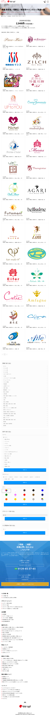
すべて (4, 366)
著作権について (5, 676)
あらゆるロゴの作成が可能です (8, 629)
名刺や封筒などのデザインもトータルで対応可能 (12, 639)
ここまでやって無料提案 (7, 647)
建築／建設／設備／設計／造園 (9, 403)
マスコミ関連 (6, 382)
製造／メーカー (6, 417)
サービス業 (5, 372)
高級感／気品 (7, 466)
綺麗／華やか (7, 439)
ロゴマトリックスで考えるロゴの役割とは (11, 689)
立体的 (6, 460)
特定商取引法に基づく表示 (8, 619)
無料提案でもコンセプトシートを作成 (10, 663)
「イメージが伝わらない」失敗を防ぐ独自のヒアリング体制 (14, 660)
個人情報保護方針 (6, 621)
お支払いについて (6, 652)
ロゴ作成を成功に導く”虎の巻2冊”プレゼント (11, 637)
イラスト (6, 443)
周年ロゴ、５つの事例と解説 (8, 694)
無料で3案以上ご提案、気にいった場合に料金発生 (12, 627)
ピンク (15, 495)
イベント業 (5, 370)
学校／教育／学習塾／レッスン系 (9, 395)
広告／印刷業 (6, 401)
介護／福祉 (5, 387)
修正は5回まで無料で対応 (7, 665)
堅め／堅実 (7, 458)
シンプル (6, 449)
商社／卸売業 (6, 391)
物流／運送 (5, 405)
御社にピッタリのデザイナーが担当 (9, 662)
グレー (24, 490)
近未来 (6, 464)
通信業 (4, 421)
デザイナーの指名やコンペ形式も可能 (10, 608)
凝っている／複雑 (8, 453)
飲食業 (4, 425)
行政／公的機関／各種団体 (8, 415)
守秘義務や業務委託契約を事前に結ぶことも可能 (12, 680)
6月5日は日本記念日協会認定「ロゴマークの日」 (12, 693)
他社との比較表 (5, 632)
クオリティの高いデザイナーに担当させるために (12, 606)
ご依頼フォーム (5, 669)
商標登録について (6, 678)
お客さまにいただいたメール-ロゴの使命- (11, 691)
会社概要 (4, 614)
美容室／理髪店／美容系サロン (9, 411)
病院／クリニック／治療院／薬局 (9, 407)
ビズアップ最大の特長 (7, 603)
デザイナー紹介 (5, 605)
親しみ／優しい (8, 462)
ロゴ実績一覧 (5, 595)
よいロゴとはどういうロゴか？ (8, 687)
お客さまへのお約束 (6, 634)
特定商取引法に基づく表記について (25, 712)
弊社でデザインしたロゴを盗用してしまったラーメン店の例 (14, 681)
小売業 (4, 397)
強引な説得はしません (7, 667)
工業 (4, 399)
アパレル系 (5, 368)
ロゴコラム (4, 698)
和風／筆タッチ (8, 455)
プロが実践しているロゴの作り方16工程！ (11, 696)
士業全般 (5, 393)
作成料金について (6, 648)
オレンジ (6, 499)
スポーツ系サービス (7, 374)
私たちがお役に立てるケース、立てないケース (12, 630)
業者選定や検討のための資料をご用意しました (12, 636)
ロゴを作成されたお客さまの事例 (9, 597)
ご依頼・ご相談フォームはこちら (25, 584)
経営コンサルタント (7, 409)
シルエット (7, 447)
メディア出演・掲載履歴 (7, 617)
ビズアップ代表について (7, 616)
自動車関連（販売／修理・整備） (9, 413)
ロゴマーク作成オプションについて (9, 650)
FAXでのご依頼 (5, 670)
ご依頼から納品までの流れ (8, 658)
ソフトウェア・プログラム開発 (9, 378)
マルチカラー (42, 499)
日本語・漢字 (7, 479)
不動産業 (5, 383)
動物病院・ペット (6, 389)
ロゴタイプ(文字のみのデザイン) (11, 451)
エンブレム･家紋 (8, 445)
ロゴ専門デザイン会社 (8, 1)
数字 (13, 479)
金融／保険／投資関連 (7, 423)
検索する (25, 469)
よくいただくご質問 (6, 641)
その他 (4, 376)
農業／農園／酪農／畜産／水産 (9, 419)
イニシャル (7, 441)
